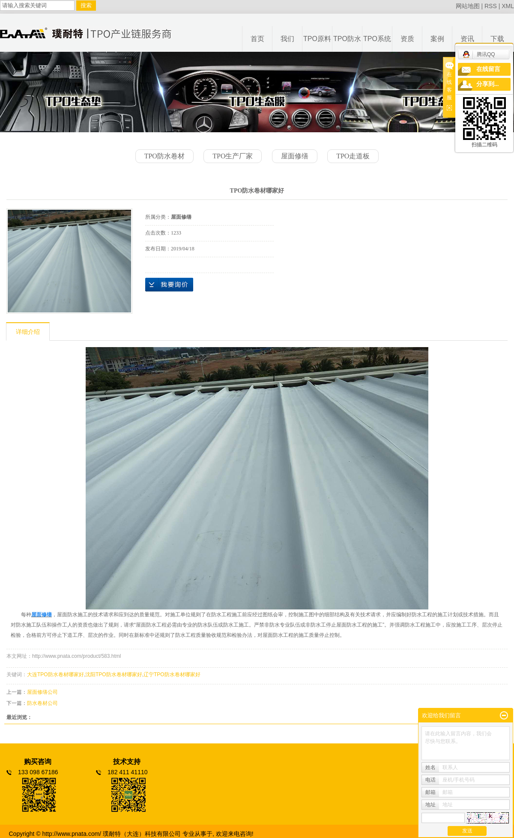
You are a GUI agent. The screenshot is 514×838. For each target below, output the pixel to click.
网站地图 (468, 6)
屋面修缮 (294, 156)
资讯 (467, 38)
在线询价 (169, 284)
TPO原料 (317, 38)
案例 (437, 38)
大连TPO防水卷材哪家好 (55, 675)
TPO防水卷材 (164, 156)
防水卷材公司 (42, 703)
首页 (257, 38)
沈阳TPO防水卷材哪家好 (113, 675)
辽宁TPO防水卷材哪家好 (171, 675)
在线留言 (488, 69)
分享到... (487, 84)
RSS (490, 6)
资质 (407, 38)
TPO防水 (347, 38)
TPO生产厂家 (232, 156)
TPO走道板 (353, 156)
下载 (497, 38)
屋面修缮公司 (42, 692)
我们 (287, 38)
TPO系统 (377, 38)
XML (508, 6)
